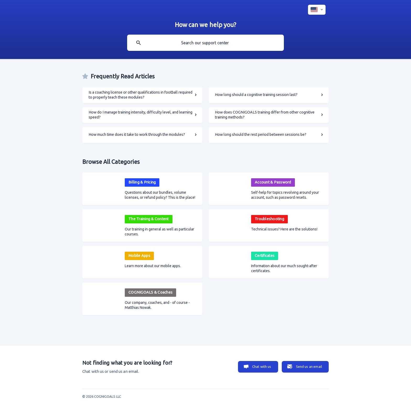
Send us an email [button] (309, 366)
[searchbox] (205, 43)
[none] (317, 10)
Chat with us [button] (261, 366)
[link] (142, 95)
